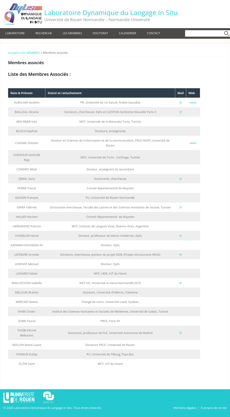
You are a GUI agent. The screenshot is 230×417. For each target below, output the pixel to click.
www (193, 102)
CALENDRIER (127, 33)
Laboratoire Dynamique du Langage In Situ (111, 12)
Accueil (13, 53)
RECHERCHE (43, 33)
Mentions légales (184, 408)
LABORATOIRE (15, 33)
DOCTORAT (100, 33)
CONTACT (153, 33)
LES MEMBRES (72, 33)
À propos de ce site (214, 408)
